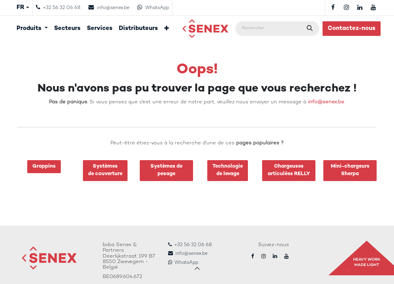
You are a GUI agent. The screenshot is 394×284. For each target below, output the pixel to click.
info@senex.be (326, 102)
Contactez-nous (351, 28)
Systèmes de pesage (166, 170)
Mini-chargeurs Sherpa (350, 170)
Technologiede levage (227, 170)
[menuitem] (32, 28)
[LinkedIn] (360, 7)
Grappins (44, 166)
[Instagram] (346, 7)
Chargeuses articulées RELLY (289, 170)
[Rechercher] (310, 28)
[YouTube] (373, 7)
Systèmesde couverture (105, 170)
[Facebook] (333, 7)
